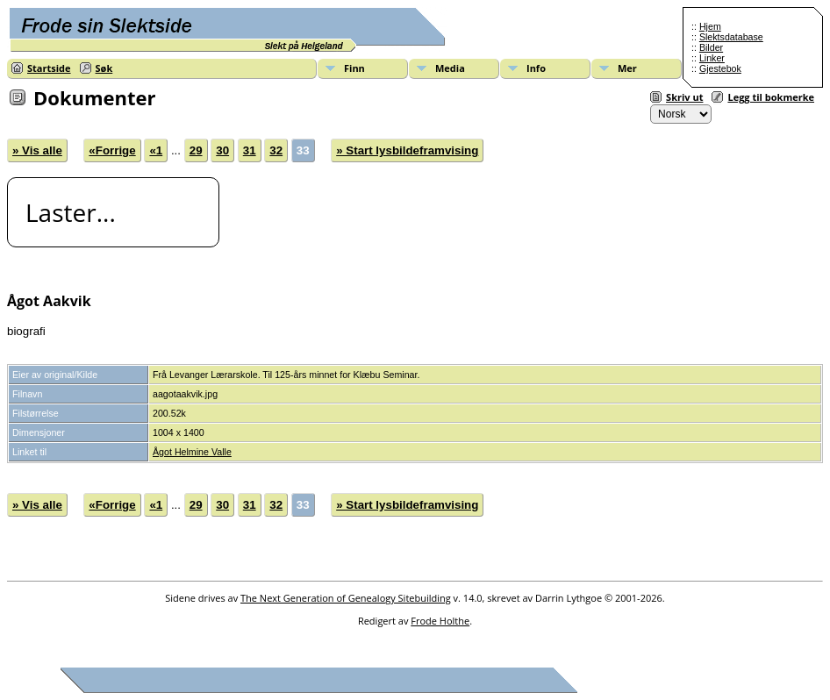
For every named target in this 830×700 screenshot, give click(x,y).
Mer (627, 68)
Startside (49, 68)
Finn (354, 68)
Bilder (711, 47)
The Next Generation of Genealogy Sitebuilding (345, 597)
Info (536, 68)
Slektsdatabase (731, 37)
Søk (104, 68)
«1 (155, 150)
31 (249, 150)
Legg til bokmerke (770, 97)
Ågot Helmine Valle (192, 451)
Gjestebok (720, 68)
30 (222, 150)
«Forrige (112, 150)
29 (196, 150)
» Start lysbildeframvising (407, 150)
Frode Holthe (440, 620)
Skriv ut (684, 97)
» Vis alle (37, 150)
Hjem (710, 26)
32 (276, 150)
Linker (712, 58)
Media (450, 68)
